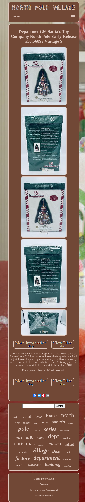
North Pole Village (44, 478)
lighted (69, 444)
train (15, 417)
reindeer (67, 466)
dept (53, 436)
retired (26, 416)
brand (67, 452)
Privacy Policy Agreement (44, 490)
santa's (58, 421)
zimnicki (67, 459)
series (50, 429)
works (17, 422)
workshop (34, 465)
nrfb (29, 437)
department (47, 458)
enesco (54, 443)
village (40, 450)
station (37, 430)
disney (71, 423)
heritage (67, 438)
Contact (43, 484)
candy (45, 422)
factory (22, 458)
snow (41, 444)
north (67, 415)
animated (23, 452)
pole (23, 428)
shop (56, 451)
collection (64, 430)
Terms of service (43, 495)
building (53, 464)
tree (35, 423)
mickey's (27, 423)
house (52, 415)
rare (19, 437)
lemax (38, 416)
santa (40, 437)
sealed (20, 465)
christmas (24, 443)
